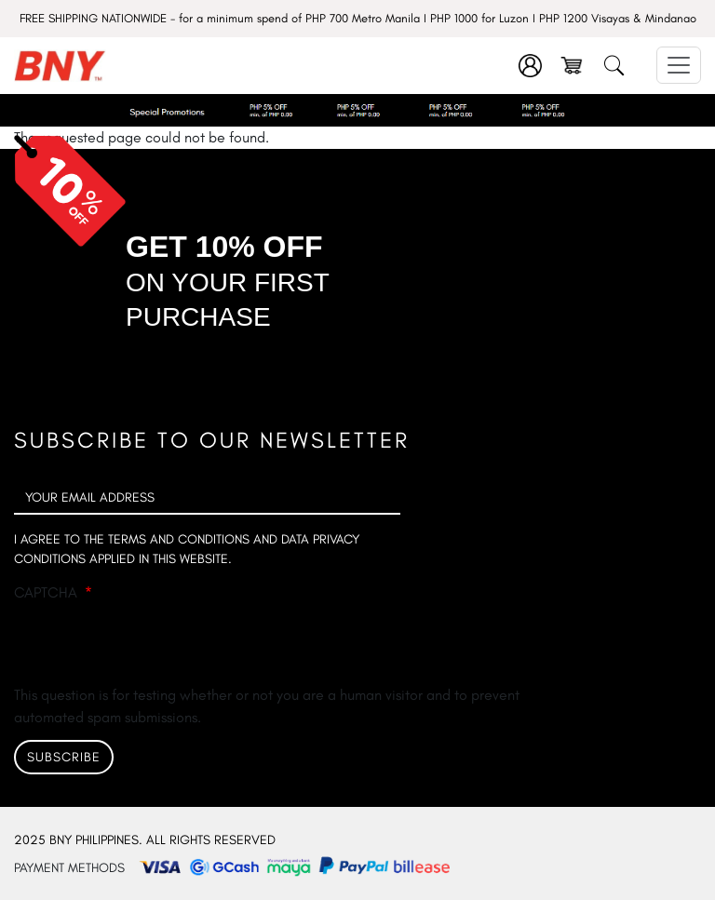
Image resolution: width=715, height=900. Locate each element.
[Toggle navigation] (678, 65)
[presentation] (155, 647)
